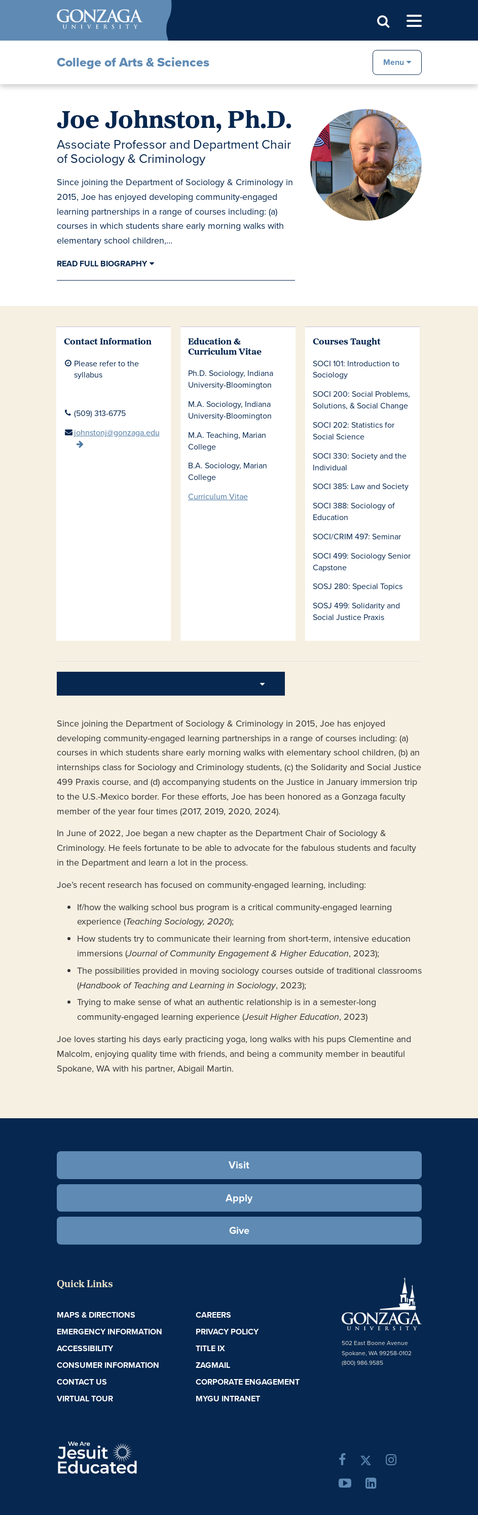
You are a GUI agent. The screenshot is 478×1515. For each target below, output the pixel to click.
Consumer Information (108, 1365)
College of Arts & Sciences (133, 62)
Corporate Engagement (248, 1382)
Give (239, 1230)
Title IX (210, 1348)
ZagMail (213, 1365)
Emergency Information (109, 1331)
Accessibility (85, 1348)
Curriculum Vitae (218, 496)
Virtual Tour (85, 1398)
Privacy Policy (227, 1331)
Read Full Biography (102, 263)
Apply (239, 1197)
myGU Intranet (228, 1398)
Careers (213, 1315)
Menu (393, 61)
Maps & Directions (96, 1315)
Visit (239, 1164)
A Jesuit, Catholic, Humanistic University (128, 1456)
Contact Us (82, 1382)
